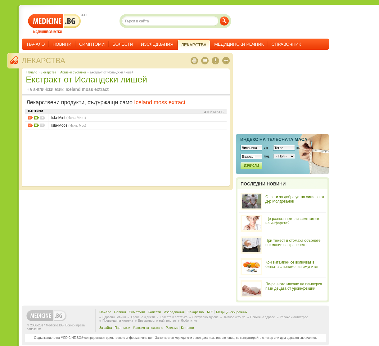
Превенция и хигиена (117, 320)
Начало (36, 44)
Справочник (286, 44)
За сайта (105, 328)
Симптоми (92, 44)
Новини (61, 44)
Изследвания (157, 44)
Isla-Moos (68, 125)
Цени (36, 117)
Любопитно (189, 320)
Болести (122, 44)
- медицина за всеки (54, 24)
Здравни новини (114, 317)
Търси (224, 21)
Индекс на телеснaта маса (273, 139)
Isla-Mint (68, 117)
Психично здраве (262, 317)
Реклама (172, 328)
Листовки (30, 117)
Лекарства (43, 60)
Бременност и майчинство (157, 320)
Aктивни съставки (73, 72)
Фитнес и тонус (234, 317)
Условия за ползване (148, 328)
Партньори (122, 328)
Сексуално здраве (205, 317)
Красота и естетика (173, 317)
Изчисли (251, 165)
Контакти (187, 328)
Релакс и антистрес (294, 317)
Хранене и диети (143, 317)
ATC (210, 312)
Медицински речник (239, 44)
